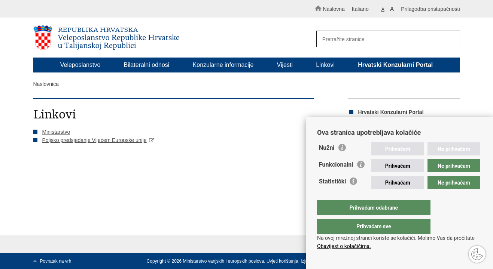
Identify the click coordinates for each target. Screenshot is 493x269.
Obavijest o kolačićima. (344, 246)
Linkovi (325, 65)
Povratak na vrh (55, 261)
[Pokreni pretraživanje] (451, 39)
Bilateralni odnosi (147, 65)
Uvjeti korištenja (282, 261)
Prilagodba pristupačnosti (430, 9)
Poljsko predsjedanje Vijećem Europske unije (94, 140)
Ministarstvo (56, 132)
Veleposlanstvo (80, 65)
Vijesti (285, 65)
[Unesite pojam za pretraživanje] (385, 39)
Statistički (332, 196)
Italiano (360, 9)
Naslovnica (46, 84)
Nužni (327, 162)
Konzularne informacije (223, 65)
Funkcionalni (336, 179)
